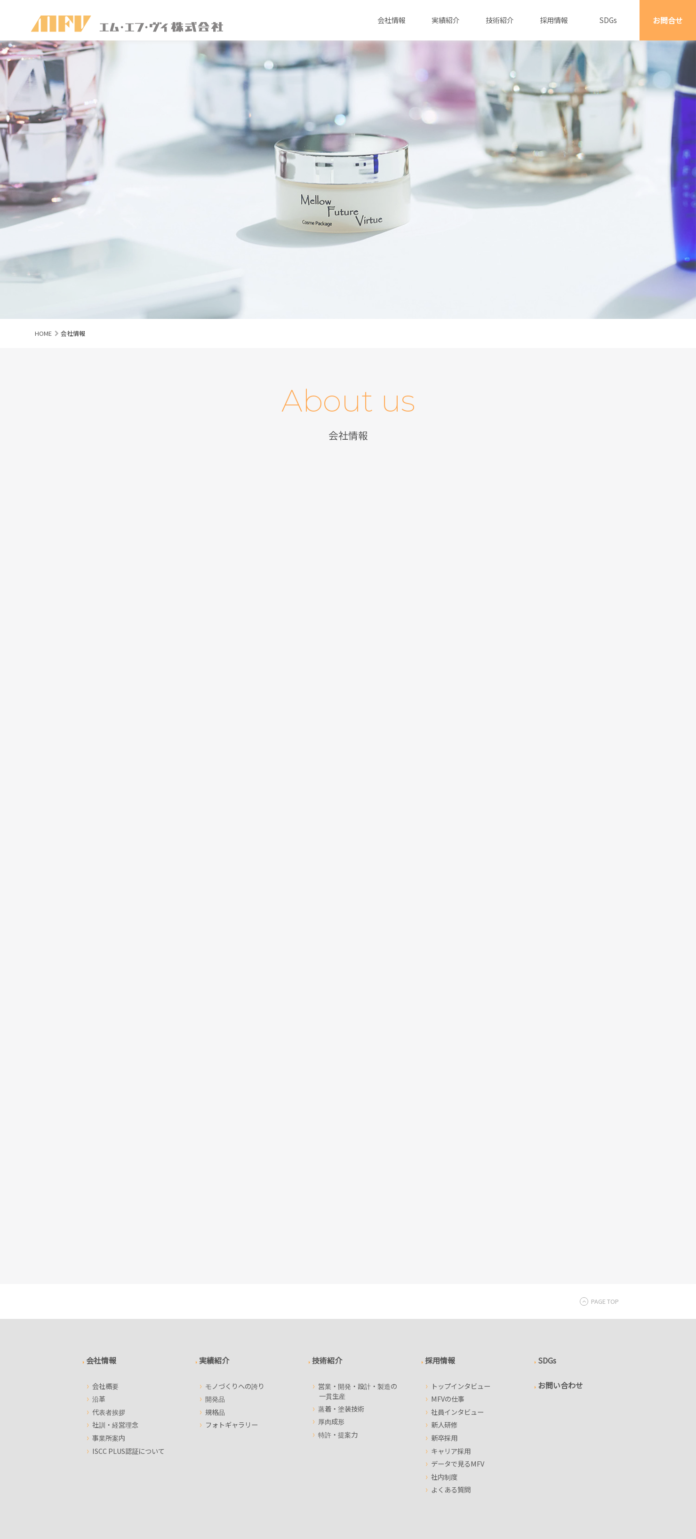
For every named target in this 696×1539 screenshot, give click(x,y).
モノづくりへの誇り (234, 1128)
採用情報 (554, 20)
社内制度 (444, 1219)
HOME (43, 333)
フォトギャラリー (231, 1167)
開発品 (215, 1141)
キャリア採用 (451, 1193)
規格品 (215, 1154)
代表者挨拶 (108, 1154)
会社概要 (105, 1128)
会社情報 (391, 20)
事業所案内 (108, 1180)
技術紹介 (500, 20)
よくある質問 (451, 1232)
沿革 (98, 1141)
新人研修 (444, 1167)
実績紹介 (446, 20)
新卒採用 (444, 1180)
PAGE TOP (599, 1043)
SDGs (608, 20)
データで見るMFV (457, 1206)
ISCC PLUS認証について (128, 1193)
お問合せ (668, 20)
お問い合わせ (560, 1127)
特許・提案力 (338, 1177)
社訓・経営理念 (115, 1167)
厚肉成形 (331, 1163)
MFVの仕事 (447, 1141)
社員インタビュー (457, 1154)
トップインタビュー (460, 1128)
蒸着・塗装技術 (341, 1151)
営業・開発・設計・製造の (358, 1133)
